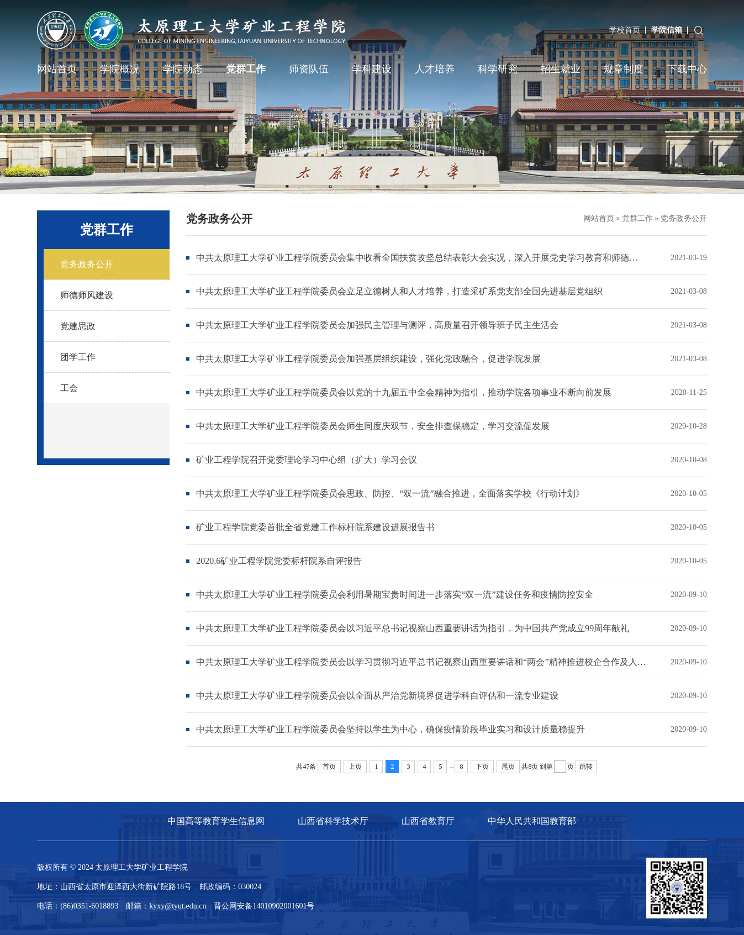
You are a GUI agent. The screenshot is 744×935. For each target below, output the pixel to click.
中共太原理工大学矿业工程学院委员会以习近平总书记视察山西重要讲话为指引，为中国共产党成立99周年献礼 (412, 628)
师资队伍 (309, 69)
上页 (355, 766)
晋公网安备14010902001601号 (264, 906)
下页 (482, 766)
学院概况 (120, 69)
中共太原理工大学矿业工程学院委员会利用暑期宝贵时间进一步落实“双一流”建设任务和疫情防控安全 (394, 594)
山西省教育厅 (428, 821)
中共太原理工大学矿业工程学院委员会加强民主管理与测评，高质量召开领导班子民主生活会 (377, 325)
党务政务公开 (684, 218)
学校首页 (624, 30)
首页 (329, 766)
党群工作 (246, 69)
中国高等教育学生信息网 (216, 821)
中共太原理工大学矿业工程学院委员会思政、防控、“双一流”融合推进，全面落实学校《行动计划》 (390, 493)
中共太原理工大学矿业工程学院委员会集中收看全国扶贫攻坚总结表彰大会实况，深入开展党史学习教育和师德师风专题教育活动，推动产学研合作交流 (421, 257)
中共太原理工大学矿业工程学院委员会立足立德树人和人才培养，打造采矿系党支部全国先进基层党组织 (399, 291)
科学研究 (498, 69)
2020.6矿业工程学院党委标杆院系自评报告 (279, 561)
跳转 (586, 766)
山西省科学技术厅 (333, 821)
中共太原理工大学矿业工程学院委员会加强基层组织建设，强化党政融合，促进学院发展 (368, 358)
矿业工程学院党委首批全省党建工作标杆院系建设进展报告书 (315, 527)
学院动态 (183, 69)
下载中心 (687, 69)
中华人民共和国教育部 (532, 821)
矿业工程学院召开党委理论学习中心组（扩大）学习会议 (306, 459)
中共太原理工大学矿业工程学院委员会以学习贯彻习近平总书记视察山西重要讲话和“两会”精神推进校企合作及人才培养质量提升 (421, 662)
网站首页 (57, 69)
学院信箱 (666, 30)
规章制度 (623, 69)
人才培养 (435, 69)
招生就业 (561, 69)
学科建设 (372, 69)
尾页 (508, 766)
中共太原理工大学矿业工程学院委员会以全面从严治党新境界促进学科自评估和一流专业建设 (377, 695)
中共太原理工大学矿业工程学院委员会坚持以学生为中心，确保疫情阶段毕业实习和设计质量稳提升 (390, 729)
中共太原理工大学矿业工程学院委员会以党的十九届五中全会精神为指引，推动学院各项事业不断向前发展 (403, 392)
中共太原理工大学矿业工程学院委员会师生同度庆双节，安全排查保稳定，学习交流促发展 (373, 426)
